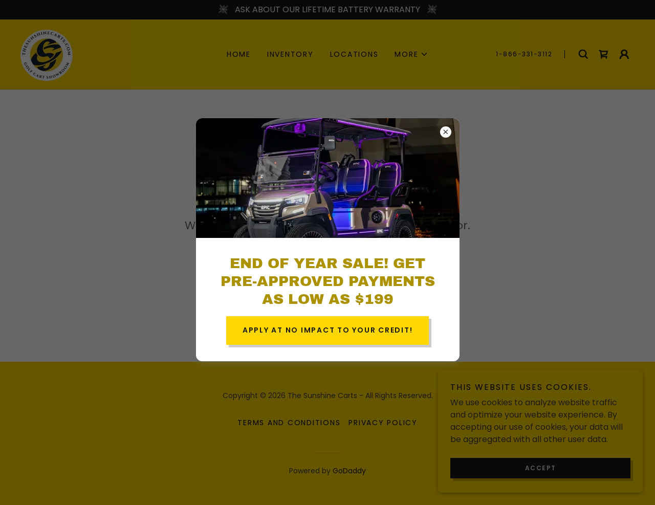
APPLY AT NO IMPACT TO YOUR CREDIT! (328, 330)
